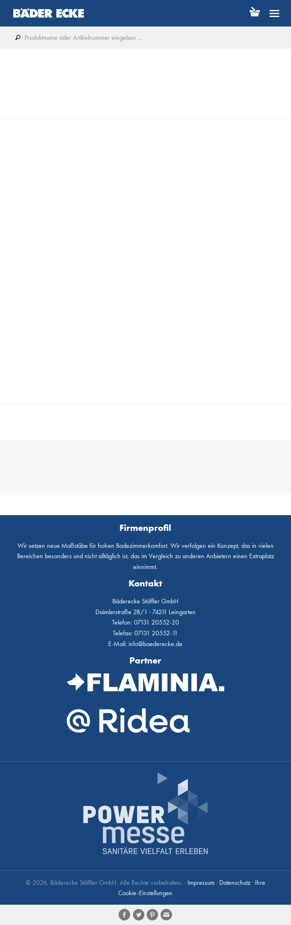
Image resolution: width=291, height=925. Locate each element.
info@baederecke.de (155, 643)
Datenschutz (234, 882)
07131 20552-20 (156, 622)
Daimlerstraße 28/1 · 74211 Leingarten (145, 612)
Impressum (201, 882)
